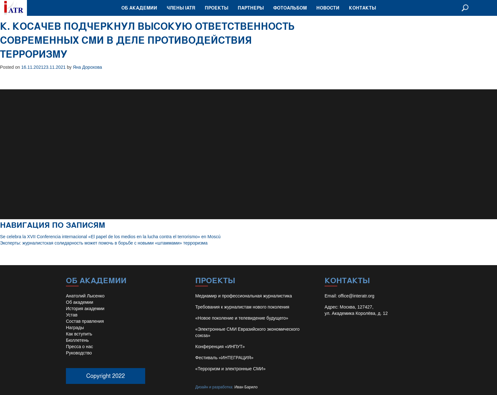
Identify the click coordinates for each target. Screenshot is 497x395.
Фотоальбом (290, 7)
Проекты (216, 7)
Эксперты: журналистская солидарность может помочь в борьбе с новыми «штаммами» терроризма (104, 242)
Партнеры (251, 7)
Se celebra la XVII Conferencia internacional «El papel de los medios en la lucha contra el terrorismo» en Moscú (110, 236)
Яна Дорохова (87, 67)
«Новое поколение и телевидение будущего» (241, 318)
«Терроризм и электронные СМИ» (230, 368)
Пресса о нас (79, 346)
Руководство (79, 352)
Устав (71, 314)
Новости (327, 7)
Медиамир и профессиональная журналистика (243, 295)
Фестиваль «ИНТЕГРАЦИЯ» (224, 357)
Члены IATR (181, 7)
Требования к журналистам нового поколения (242, 306)
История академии (85, 308)
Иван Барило (245, 387)
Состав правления (85, 321)
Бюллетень (77, 340)
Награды (75, 327)
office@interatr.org (356, 295)
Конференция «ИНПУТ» (220, 346)
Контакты (362, 7)
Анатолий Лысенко (85, 295)
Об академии (139, 7)
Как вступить (79, 333)
